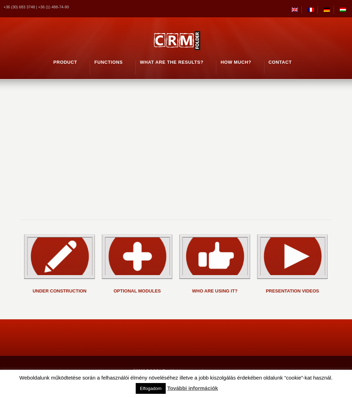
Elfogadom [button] (151, 388)
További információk (192, 388)
